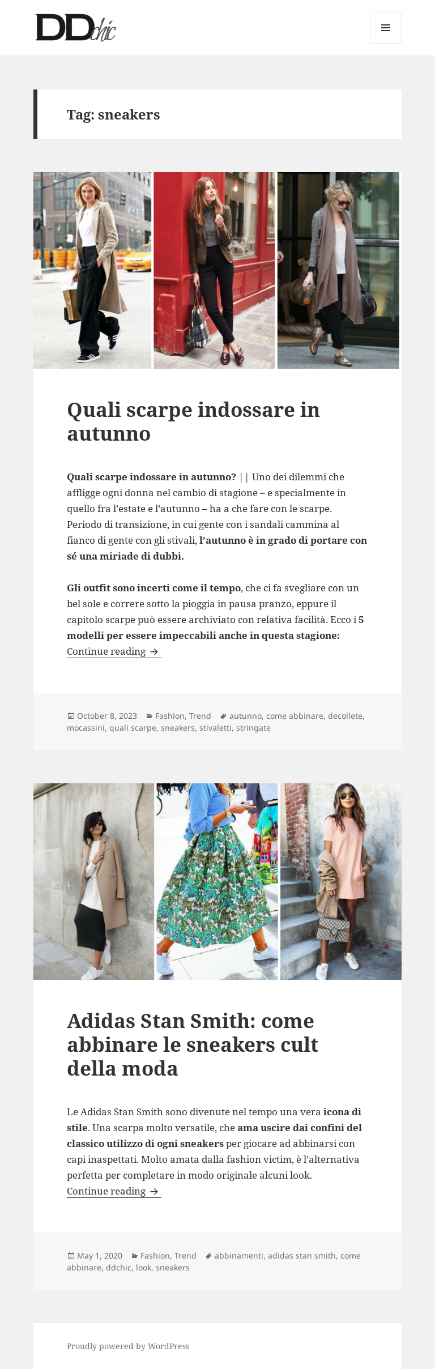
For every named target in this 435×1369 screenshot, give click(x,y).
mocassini (86, 727)
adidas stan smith (302, 1255)
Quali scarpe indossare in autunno (193, 421)
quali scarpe (132, 727)
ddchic (118, 1267)
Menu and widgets (386, 43)
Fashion (170, 715)
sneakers (178, 727)
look (143, 1267)
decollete (345, 715)
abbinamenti (239, 1255)
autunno (245, 715)
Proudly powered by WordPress (128, 1346)
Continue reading (114, 651)
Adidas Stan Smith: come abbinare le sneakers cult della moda (192, 1044)
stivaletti (215, 727)
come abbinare (294, 715)
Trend (200, 715)
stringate (253, 727)
